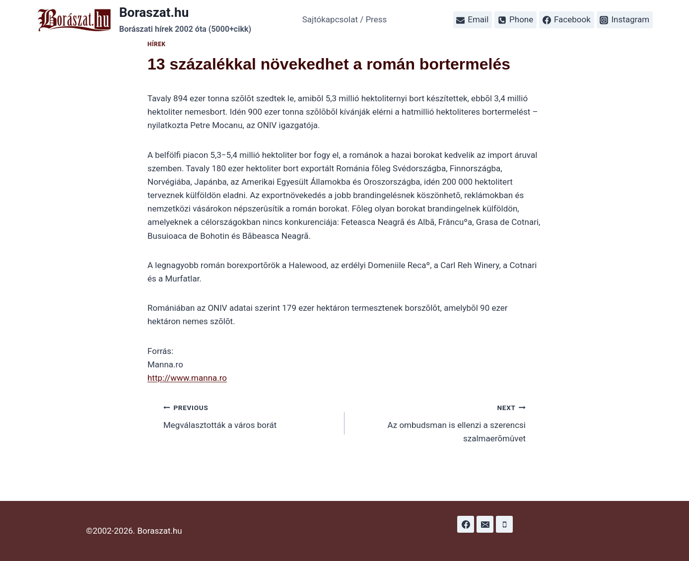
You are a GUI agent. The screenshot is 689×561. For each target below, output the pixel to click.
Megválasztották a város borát (249, 415)
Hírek (156, 44)
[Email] (485, 524)
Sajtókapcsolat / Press (344, 19)
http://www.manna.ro (187, 378)
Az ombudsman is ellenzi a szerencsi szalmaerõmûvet (439, 422)
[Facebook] (465, 524)
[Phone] (504, 524)
